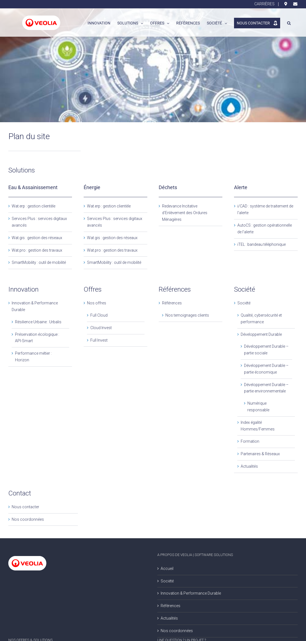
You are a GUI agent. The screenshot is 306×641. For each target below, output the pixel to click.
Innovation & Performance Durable (191, 593)
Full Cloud (99, 315)
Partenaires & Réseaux (260, 454)
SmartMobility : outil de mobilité (39, 262)
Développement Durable (261, 334)
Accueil (167, 568)
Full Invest (99, 340)
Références (172, 303)
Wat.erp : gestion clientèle (33, 206)
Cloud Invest (101, 327)
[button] (289, 22)
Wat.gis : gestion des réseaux (37, 238)
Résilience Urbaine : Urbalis (38, 322)
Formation (250, 441)
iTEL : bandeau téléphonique (261, 244)
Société (243, 303)
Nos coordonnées (28, 519)
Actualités (249, 466)
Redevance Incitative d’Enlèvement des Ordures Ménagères (184, 213)
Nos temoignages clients (187, 315)
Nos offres (96, 303)
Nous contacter (25, 507)
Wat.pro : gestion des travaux (37, 250)
